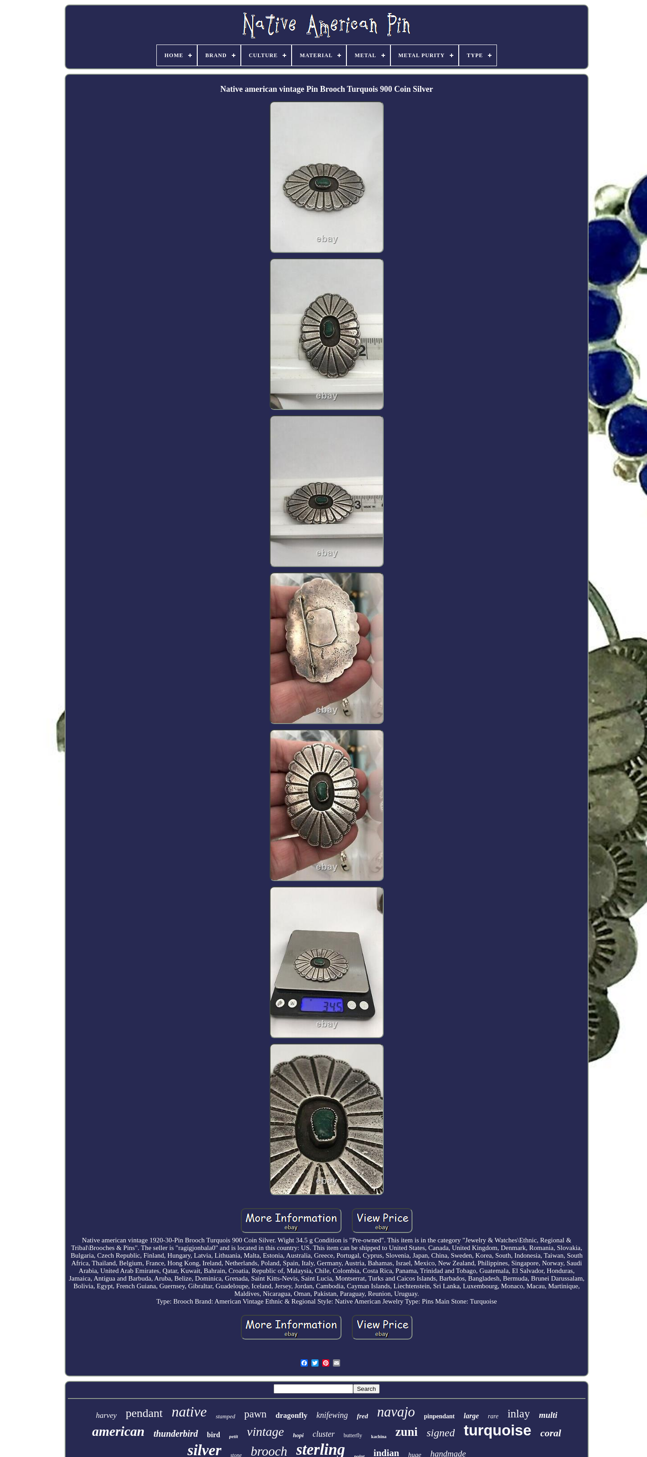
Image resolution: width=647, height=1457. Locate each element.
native (189, 1411)
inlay (518, 1414)
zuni (406, 1432)
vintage (265, 1432)
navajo (396, 1412)
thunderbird (176, 1434)
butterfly (353, 1435)
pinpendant (439, 1416)
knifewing (332, 1415)
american (118, 1431)
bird (213, 1435)
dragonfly (291, 1415)
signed (441, 1433)
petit (233, 1436)
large (471, 1416)
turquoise (497, 1430)
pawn (255, 1414)
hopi (298, 1435)
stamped (225, 1416)
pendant (144, 1413)
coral (551, 1433)
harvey (106, 1415)
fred (362, 1416)
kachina (378, 1436)
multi (548, 1415)
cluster (324, 1434)
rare (493, 1416)
